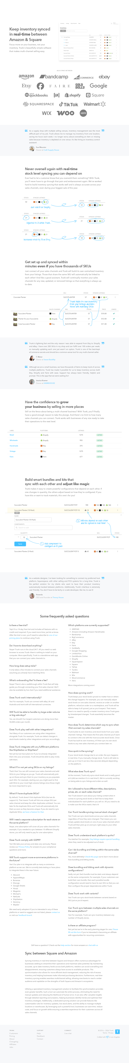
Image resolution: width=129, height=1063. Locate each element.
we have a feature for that (33, 812)
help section (66, 945)
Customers (13, 1033)
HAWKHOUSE (49, 383)
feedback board (25, 915)
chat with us (93, 945)
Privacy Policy (24, 847)
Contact (40, 1039)
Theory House (58, 597)
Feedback (41, 1036)
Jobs (11, 1047)
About (11, 1039)
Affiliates (12, 1044)
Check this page (91, 857)
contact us (55, 912)
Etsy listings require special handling (105, 839)
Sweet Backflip (49, 360)
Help (39, 1033)
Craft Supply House (51, 150)
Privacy (110, 1033)
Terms (105, 1033)
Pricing (12, 1036)
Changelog (13, 1042)
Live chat (67, 1033)
